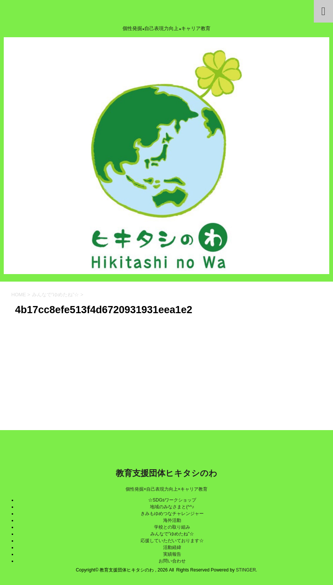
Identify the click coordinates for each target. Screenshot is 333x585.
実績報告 (172, 554)
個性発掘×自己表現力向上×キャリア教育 (166, 489)
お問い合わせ (172, 561)
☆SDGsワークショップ (172, 500)
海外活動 (172, 520)
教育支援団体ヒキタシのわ (166, 473)
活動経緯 (172, 547)
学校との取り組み (172, 527)
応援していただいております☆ (172, 540)
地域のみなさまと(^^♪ (172, 506)
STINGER (246, 570)
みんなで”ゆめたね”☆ (172, 534)
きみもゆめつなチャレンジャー (172, 513)
